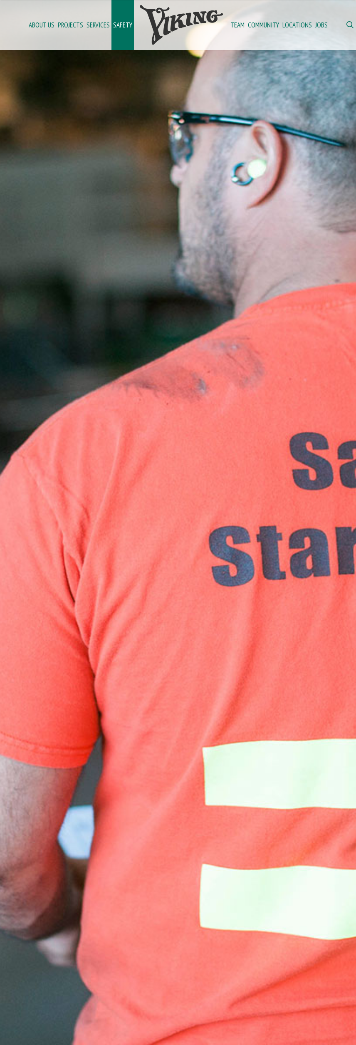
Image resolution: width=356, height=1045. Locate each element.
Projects (70, 25)
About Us (41, 25)
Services (98, 25)
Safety (122, 25)
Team (237, 25)
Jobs (321, 25)
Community (263, 25)
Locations (297, 25)
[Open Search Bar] (350, 25)
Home (181, 25)
